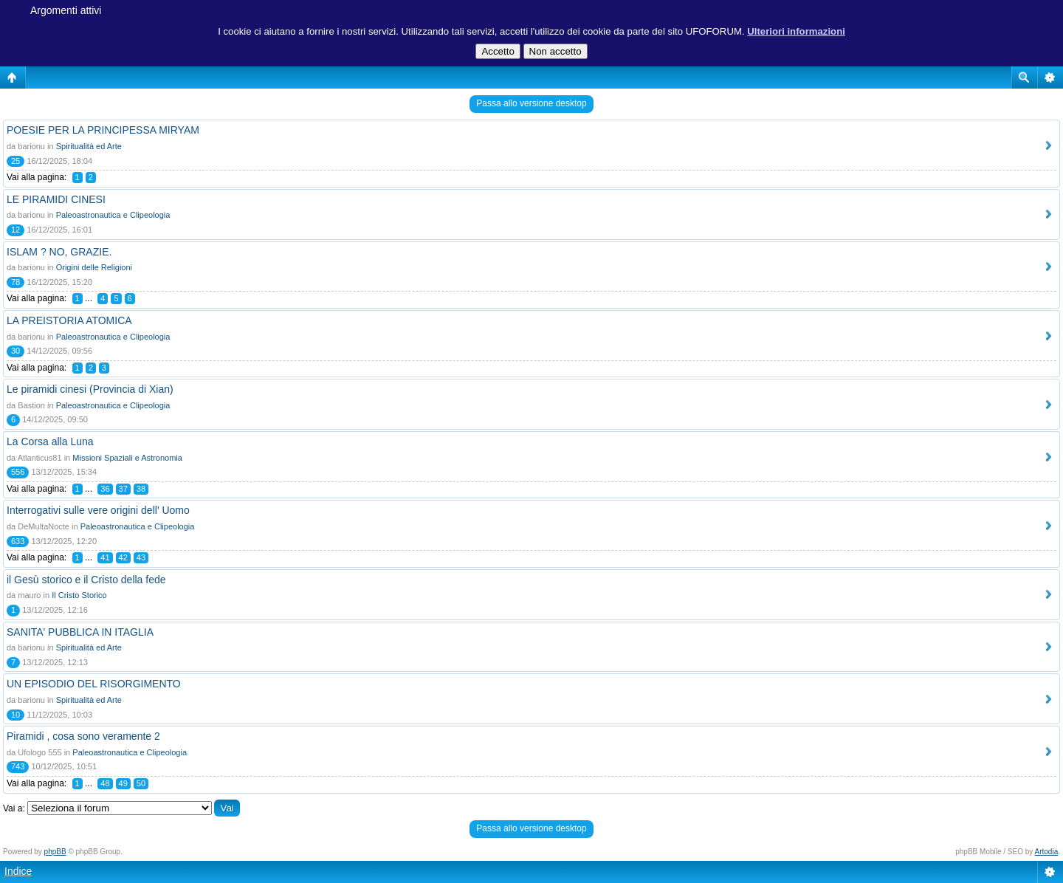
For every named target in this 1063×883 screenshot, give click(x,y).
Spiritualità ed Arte (89, 146)
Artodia (1047, 852)
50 (141, 783)
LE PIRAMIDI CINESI (56, 199)
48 (104, 783)
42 (123, 557)
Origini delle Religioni (94, 267)
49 (123, 783)
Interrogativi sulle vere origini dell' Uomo (98, 510)
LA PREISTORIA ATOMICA (69, 320)
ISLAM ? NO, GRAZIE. (59, 252)
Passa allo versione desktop (531, 103)
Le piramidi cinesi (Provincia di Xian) (90, 389)
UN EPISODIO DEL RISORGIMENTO (94, 684)
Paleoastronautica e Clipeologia (113, 214)
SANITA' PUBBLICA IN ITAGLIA (80, 632)
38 (141, 488)
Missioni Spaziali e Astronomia (127, 457)
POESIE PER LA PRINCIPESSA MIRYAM (103, 130)
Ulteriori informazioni (796, 31)
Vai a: (14, 808)
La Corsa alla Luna (50, 441)
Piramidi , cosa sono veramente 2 (83, 736)
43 (141, 557)
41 (104, 557)
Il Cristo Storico (79, 595)
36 (104, 488)
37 (123, 488)
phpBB (55, 852)
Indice (18, 871)
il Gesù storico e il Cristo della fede (86, 579)
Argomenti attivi (65, 10)
